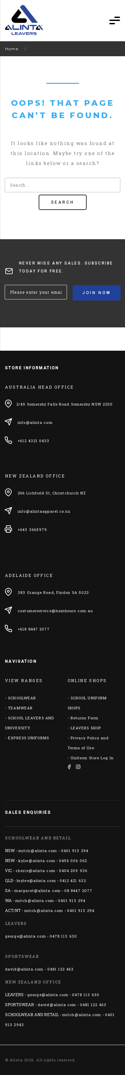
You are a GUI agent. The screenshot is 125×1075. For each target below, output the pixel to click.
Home (11, 48)
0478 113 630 (63, 936)
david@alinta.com (24, 969)
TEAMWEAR (20, 707)
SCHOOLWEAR (22, 697)
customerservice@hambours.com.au (55, 610)
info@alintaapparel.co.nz (44, 511)
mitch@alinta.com (37, 850)
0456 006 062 (73, 860)
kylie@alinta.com (36, 860)
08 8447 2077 (78, 890)
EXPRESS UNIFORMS (28, 737)
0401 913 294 (74, 850)
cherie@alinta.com (35, 870)
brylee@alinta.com (36, 880)
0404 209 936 (73, 870)
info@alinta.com (35, 422)
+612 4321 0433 (33, 440)
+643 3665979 (32, 529)
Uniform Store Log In (92, 757)
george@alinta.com (25, 936)
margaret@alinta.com (37, 890)
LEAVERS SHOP (86, 727)
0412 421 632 (73, 880)
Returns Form (84, 717)
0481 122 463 (60, 969)
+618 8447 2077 (34, 629)
